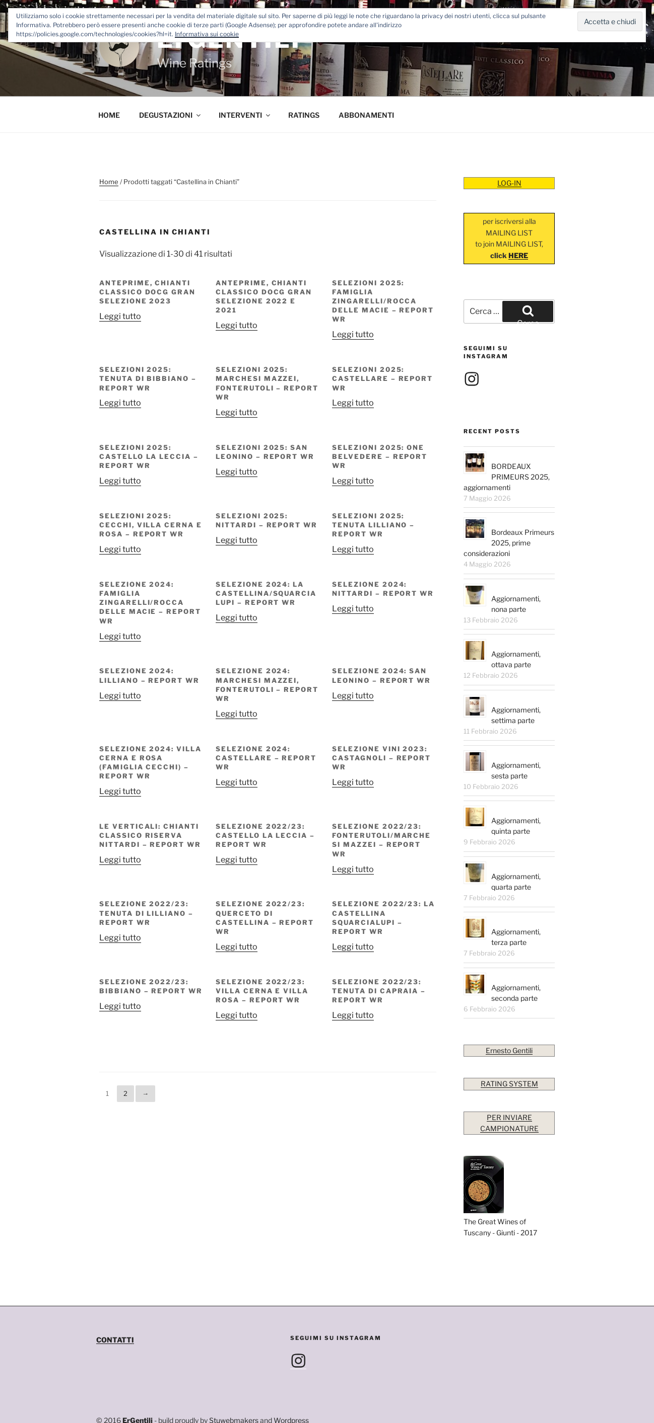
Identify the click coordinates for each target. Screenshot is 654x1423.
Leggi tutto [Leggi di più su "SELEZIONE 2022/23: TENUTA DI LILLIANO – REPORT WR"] (120, 901)
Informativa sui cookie (207, 34)
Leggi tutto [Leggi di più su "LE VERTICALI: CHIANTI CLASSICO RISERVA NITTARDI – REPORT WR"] (120, 823)
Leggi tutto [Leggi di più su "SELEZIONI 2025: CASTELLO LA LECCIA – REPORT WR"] (120, 444)
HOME (109, 78)
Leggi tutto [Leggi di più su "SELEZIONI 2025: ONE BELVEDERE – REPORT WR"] (353, 444)
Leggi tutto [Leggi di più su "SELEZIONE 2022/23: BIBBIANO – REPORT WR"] (120, 970)
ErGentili (137, 1384)
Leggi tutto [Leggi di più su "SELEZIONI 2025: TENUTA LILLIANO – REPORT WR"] (353, 513)
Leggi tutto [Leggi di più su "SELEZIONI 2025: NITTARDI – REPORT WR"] (236, 504)
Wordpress (291, 1384)
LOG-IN (509, 146)
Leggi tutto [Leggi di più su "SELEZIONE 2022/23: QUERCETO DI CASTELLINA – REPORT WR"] (236, 910)
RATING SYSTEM (509, 1047)
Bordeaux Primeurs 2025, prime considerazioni (509, 506)
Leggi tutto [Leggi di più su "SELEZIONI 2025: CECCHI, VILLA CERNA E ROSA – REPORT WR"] (120, 513)
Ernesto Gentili (509, 1014)
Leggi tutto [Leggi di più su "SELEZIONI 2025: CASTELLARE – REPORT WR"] (353, 366)
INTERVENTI (245, 78)
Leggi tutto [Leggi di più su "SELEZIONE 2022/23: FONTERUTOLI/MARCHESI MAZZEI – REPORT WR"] (353, 833)
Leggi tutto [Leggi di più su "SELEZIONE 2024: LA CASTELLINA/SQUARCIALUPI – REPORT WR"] (236, 581)
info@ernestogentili (155, 1395)
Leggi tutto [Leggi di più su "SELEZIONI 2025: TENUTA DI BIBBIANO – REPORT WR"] (120, 366)
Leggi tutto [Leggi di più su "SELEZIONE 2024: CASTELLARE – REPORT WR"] (236, 746)
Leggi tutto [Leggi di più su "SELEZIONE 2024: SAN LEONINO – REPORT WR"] (353, 659)
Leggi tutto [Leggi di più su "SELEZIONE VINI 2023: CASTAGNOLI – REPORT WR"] (353, 746)
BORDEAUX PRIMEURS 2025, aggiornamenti (507, 440)
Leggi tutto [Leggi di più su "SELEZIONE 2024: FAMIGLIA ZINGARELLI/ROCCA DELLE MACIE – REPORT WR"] (120, 600)
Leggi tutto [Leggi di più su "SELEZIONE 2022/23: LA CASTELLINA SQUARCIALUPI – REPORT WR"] (353, 910)
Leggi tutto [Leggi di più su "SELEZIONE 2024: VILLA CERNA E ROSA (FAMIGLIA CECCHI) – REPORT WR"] (120, 755)
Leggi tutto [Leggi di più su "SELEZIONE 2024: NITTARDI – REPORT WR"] (353, 572)
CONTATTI (115, 1303)
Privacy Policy (119, 1406)
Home (108, 145)
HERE (518, 219)
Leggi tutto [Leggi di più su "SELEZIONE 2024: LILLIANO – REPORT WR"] (120, 659)
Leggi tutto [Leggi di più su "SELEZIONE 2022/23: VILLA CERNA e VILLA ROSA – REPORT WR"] (236, 979)
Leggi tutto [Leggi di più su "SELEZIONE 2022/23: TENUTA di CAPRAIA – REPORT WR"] (353, 979)
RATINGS (303, 78)
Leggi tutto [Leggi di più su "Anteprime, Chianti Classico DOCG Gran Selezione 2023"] (120, 280)
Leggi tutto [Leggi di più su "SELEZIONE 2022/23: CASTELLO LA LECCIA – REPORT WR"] (236, 823)
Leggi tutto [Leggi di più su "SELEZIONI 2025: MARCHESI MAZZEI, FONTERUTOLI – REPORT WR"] (236, 376)
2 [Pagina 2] (125, 1057)
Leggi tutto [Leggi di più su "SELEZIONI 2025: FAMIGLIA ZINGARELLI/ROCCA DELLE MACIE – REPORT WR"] (353, 298)
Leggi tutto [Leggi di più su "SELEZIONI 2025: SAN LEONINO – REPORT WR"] (236, 435)
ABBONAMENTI (366, 78)
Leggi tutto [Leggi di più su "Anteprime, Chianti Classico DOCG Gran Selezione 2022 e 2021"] (236, 289)
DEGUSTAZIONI (170, 78)
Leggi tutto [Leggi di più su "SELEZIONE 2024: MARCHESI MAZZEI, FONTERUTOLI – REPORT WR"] (236, 677)
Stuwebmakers (233, 1384)
